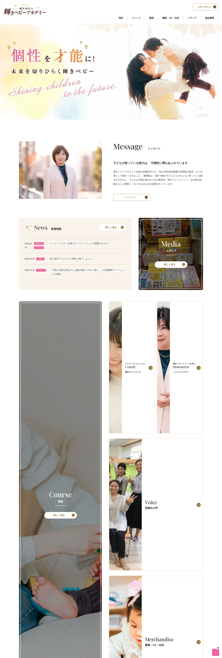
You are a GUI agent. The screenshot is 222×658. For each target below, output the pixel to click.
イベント (39, 248)
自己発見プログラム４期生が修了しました (70, 258)
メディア (192, 18)
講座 (151, 18)
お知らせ (39, 244)
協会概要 (209, 18)
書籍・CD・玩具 (170, 18)
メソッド (136, 18)
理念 (121, 18)
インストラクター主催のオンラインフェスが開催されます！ (80, 243)
